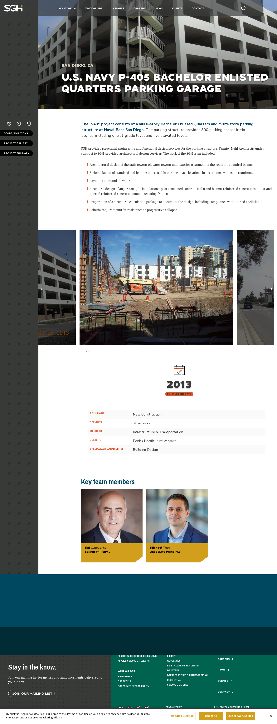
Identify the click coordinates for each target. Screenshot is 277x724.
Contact (205, 8)
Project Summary (16, 153)
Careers (146, 8)
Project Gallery (16, 143)
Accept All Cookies (240, 715)
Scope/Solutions (16, 133)
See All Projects (138, 703)
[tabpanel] (156, 287)
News (166, 8)
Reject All (211, 715)
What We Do (74, 8)
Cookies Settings (182, 715)
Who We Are (100, 8)
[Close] (271, 716)
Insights (125, 8)
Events (184, 8)
